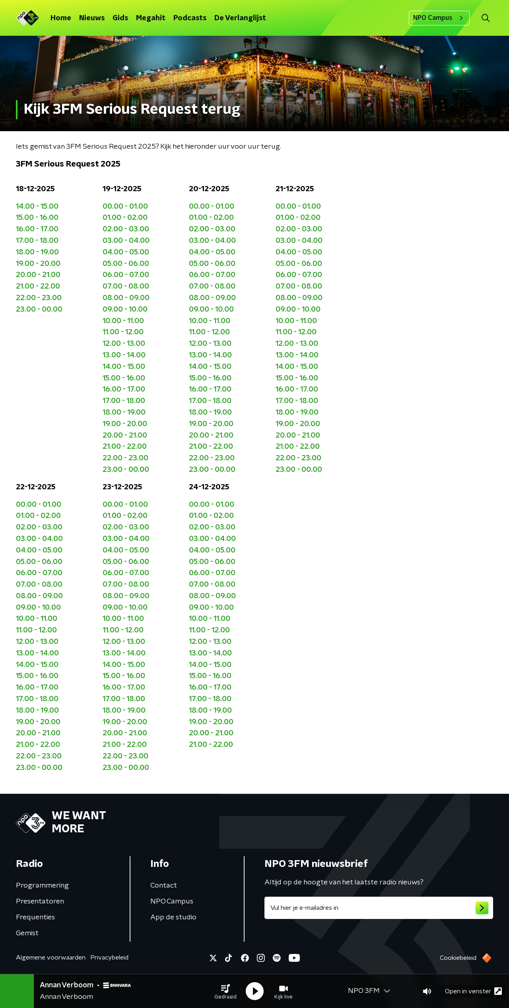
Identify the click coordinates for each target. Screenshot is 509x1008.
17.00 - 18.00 (37, 240)
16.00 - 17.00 (37, 229)
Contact (163, 885)
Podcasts (189, 18)
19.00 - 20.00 (38, 264)
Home (61, 18)
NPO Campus (439, 18)
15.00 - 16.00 (37, 217)
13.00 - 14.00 (124, 355)
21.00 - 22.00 (38, 286)
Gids (120, 18)
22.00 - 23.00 (39, 298)
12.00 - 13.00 (124, 343)
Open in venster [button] (473, 991)
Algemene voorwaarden (50, 957)
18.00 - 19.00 (37, 252)
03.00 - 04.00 (126, 240)
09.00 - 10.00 (125, 309)
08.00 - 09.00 (126, 298)
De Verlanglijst (240, 18)
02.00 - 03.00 (126, 229)
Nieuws (92, 18)
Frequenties (35, 917)
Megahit (150, 18)
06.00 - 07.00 (126, 275)
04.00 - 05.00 (126, 252)
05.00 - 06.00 (126, 264)
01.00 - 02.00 (125, 217)
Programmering (42, 885)
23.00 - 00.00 (39, 309)
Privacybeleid (109, 957)
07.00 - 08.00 (126, 286)
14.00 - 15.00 (37, 206)
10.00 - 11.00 (123, 321)
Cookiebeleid (458, 958)
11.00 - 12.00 (123, 332)
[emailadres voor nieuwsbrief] (378, 908)
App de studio (173, 917)
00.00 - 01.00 (125, 206)
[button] (225, 991)
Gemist (27, 933)
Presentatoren (40, 901)
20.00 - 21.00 (38, 275)
